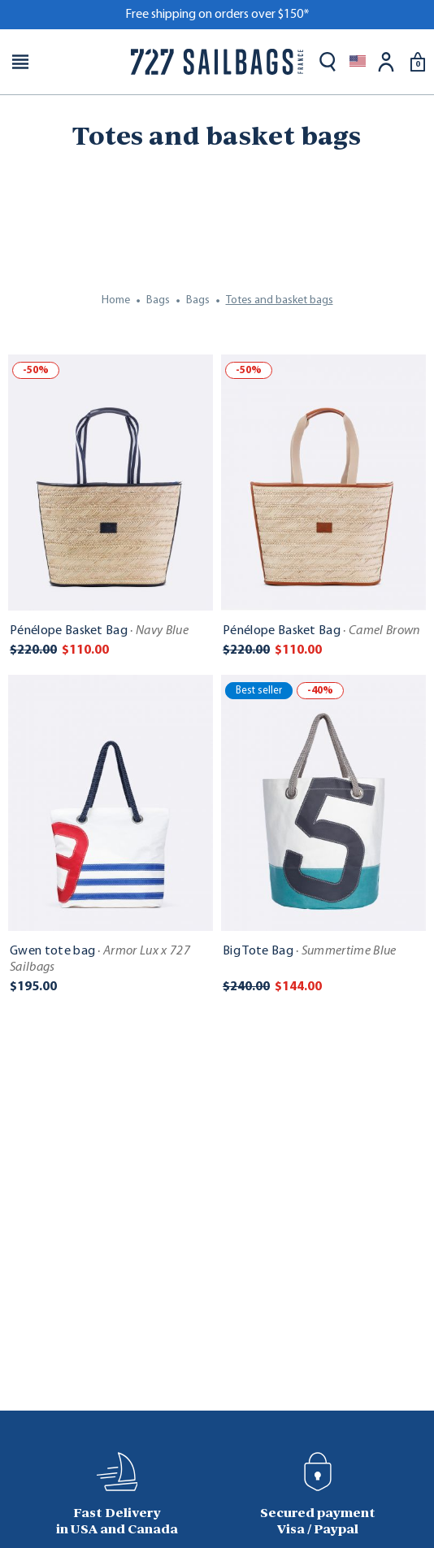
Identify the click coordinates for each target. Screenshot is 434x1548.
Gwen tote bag (100, 959)
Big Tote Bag (310, 951)
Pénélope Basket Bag (99, 630)
